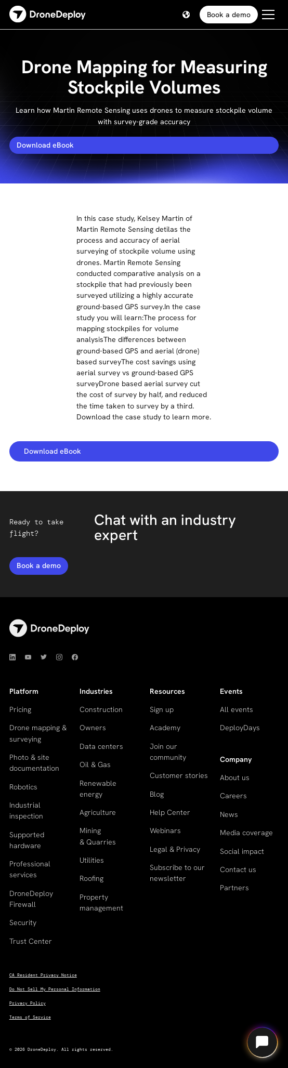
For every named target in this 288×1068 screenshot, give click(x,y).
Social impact (242, 851)
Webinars (165, 830)
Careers (233, 795)
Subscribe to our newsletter (177, 873)
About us (235, 777)
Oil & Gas (95, 764)
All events (236, 709)
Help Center (170, 812)
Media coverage (246, 832)
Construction (101, 709)
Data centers (101, 746)
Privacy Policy (27, 1003)
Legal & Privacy (175, 849)
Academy (165, 727)
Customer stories (179, 775)
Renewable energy (98, 789)
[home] (47, 14)
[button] (186, 14)
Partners (234, 887)
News (229, 814)
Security (22, 922)
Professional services (29, 869)
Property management (101, 902)
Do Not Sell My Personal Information (54, 989)
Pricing (20, 709)
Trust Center (30, 941)
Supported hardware (26, 840)
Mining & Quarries (98, 836)
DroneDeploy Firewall (31, 899)
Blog (157, 794)
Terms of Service (30, 1017)
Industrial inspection (26, 810)
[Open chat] (262, 1042)
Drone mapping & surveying (38, 733)
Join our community (168, 752)
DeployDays (240, 727)
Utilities (92, 860)
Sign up (162, 709)
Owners (93, 727)
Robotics (23, 787)
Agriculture (98, 812)
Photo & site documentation (34, 763)
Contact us (238, 869)
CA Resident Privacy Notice (43, 975)
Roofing (91, 878)
